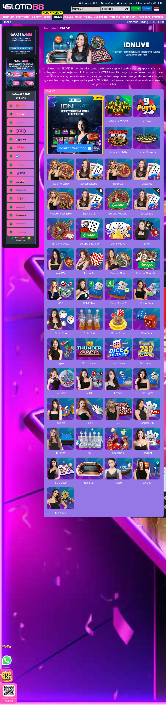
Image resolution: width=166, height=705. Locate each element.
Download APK (88, 3)
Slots (47, 17)
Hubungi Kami (126, 3)
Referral (144, 17)
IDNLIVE (57, 17)
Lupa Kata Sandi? (147, 3)
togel (88, 17)
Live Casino (101, 17)
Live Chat (107, 3)
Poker (78, 17)
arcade (68, 17)
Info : (7, 22)
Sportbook (23, 17)
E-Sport (37, 17)
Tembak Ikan (129, 17)
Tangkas (114, 17)
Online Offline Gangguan (21, 239)
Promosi (157, 17)
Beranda (8, 17)
